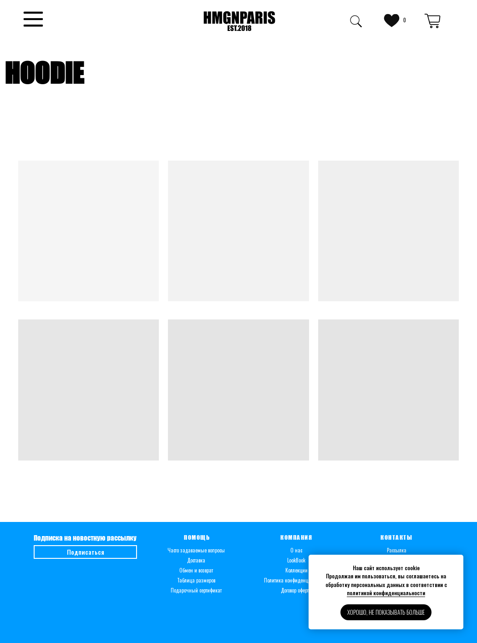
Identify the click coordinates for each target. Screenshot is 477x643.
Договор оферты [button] (296, 590)
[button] (33, 19)
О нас (296, 550)
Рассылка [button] (396, 550)
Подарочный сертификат (196, 590)
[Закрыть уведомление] (456, 561)
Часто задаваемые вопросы (196, 550)
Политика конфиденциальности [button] (296, 580)
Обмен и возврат (196, 570)
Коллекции (296, 570)
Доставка (196, 560)
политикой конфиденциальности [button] (386, 593)
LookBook (296, 560)
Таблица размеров (196, 580)
